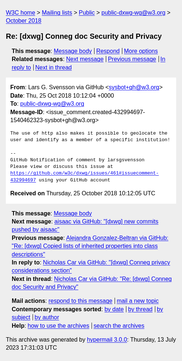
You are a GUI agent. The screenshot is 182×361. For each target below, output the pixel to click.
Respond (108, 51)
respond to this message (80, 301)
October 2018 (23, 21)
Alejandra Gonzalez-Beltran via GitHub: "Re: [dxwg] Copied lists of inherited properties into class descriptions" (90, 246)
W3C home (20, 13)
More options (141, 51)
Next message (85, 59)
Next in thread (53, 67)
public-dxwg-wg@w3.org (133, 13)
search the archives (119, 326)
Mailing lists (57, 13)
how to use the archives (58, 326)
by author (47, 317)
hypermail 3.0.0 (107, 339)
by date (113, 309)
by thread (140, 309)
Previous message (132, 59)
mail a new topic (138, 301)
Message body (73, 51)
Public (87, 13)
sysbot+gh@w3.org (134, 87)
